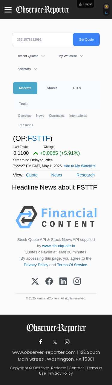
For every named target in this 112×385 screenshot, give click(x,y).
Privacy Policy (36, 265)
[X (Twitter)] (35, 281)
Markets (25, 88)
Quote (32, 175)
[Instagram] (77, 281)
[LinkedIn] (63, 281)
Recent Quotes (27, 56)
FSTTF (39, 138)
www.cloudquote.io (58, 246)
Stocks (52, 88)
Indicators (24, 69)
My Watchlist (68, 56)
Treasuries (25, 125)
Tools (23, 103)
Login (87, 4)
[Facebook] (49, 281)
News (40, 115)
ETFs (77, 88)
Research (85, 175)
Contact (76, 367)
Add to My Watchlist (80, 166)
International (78, 115)
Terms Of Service (72, 265)
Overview (24, 115)
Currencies (57, 115)
